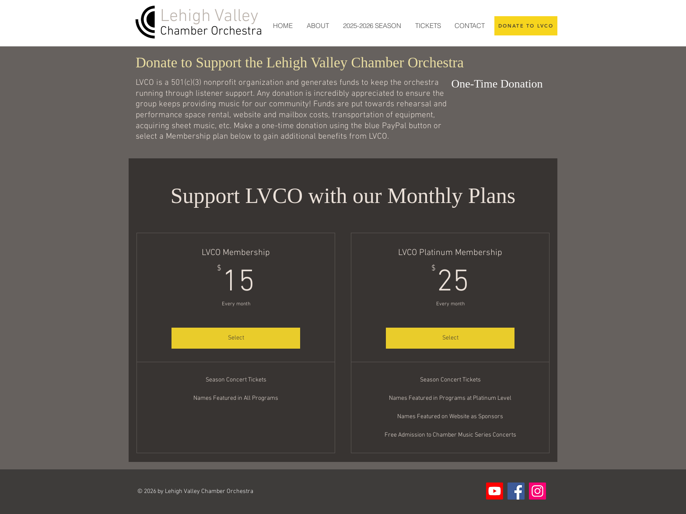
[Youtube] (494, 491)
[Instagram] (537, 491)
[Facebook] (516, 491)
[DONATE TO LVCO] (525, 25)
